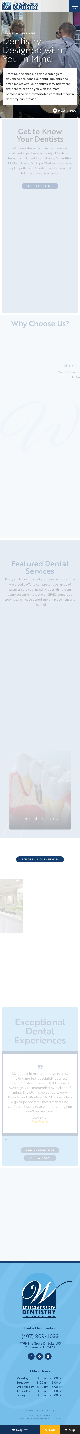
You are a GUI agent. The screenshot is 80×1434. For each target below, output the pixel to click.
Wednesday (25, 1387)
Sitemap (31, 1415)
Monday (22, 1378)
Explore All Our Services (40, 859)
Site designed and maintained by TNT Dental (40, 1418)
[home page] (19, 6)
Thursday (23, 1391)
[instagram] (48, 1356)
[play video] (64, 110)
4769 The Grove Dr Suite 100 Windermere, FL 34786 (40, 1345)
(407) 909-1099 (40, 1336)
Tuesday (23, 1382)
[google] (39, 1356)
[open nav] (74, 6)
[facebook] (31, 1356)
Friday (21, 1395)
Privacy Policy (46, 1415)
